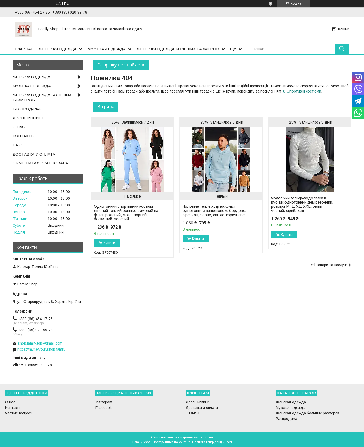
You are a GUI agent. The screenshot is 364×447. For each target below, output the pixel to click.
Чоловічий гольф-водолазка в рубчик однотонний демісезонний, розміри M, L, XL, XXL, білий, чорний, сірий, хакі (302, 204)
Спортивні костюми (304, 91)
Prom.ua (207, 437)
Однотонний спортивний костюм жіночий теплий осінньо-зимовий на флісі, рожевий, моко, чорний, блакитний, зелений (126, 212)
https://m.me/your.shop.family (41, 349)
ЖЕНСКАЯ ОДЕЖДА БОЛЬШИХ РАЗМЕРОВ (178, 49)
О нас (10, 402)
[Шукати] (342, 49)
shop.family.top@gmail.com (40, 343)
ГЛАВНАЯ (24, 49)
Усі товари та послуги (329, 265)
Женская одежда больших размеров (307, 413)
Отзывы (192, 413)
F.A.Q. (18, 145)
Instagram (103, 402)
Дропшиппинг (197, 402)
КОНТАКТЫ (23, 136)
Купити (109, 243)
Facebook (103, 408)
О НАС (19, 127)
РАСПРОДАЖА (27, 109)
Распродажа (286, 419)
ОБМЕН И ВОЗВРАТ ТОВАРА (40, 163)
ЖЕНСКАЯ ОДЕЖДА (57, 49)
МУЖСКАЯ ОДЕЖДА (106, 49)
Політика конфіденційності (212, 442)
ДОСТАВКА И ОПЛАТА (34, 154)
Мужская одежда (290, 408)
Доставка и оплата (202, 408)
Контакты (13, 408)
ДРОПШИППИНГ (28, 118)
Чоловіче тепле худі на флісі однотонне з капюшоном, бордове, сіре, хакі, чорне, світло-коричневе (214, 210)
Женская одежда (291, 402)
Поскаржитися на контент (171, 442)
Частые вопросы (19, 413)
